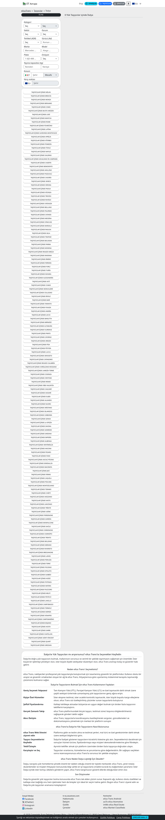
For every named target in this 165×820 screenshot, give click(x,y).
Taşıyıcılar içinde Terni (41, 564)
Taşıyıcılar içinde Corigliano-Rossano (41, 367)
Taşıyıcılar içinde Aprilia (41, 137)
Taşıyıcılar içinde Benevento (41, 166)
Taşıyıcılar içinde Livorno (40, 337)
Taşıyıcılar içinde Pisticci (41, 597)
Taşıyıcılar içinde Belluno (41, 207)
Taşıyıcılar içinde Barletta (41, 319)
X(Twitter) (29, 802)
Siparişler (91, 3)
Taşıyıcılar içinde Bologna (41, 241)
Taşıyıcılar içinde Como (41, 107)
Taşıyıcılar (105, 3)
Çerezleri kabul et (140, 817)
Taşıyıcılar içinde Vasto (41, 500)
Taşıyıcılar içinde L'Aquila (41, 478)
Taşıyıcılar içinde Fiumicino (41, 126)
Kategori (27, 22)
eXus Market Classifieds (114, 807)
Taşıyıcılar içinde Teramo (41, 489)
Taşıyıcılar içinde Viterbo (41, 140)
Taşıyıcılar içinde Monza (41, 100)
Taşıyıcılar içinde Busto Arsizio (41, 111)
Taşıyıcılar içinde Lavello (41, 601)
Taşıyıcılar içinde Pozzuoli (41, 174)
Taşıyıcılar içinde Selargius (41, 411)
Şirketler (119, 3)
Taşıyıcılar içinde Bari (41, 300)
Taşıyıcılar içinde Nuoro (41, 404)
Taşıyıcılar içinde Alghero (41, 400)
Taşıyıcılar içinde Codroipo (41, 534)
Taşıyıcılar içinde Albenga (41, 441)
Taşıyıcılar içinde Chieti (41, 493)
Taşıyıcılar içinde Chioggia (41, 204)
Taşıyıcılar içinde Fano (41, 456)
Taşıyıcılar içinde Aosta (40, 627)
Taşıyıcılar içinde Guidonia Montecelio (41, 133)
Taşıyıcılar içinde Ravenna (41, 255)
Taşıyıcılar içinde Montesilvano (41, 486)
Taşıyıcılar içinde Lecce (41, 315)
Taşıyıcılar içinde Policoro (41, 590)
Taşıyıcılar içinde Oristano (41, 408)
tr (140, 3)
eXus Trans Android (112, 798)
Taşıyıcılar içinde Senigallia (41, 463)
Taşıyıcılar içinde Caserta (41, 163)
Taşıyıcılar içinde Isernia (41, 612)
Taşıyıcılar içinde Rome (41, 122)
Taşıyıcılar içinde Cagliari (41, 389)
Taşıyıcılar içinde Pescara (41, 482)
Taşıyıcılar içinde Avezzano (41, 497)
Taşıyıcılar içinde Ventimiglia (41, 445)
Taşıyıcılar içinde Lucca (41, 352)
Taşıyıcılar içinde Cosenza (41, 374)
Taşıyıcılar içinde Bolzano (41, 541)
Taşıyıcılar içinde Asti (41, 281)
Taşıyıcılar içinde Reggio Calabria (41, 363)
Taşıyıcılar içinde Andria (41, 311)
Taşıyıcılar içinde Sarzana (41, 434)
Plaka (26, 54)
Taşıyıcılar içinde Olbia (41, 397)
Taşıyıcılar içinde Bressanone (41, 552)
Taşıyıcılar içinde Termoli (41, 608)
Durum (45, 30)
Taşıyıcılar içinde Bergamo (41, 103)
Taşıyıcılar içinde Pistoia (41, 348)
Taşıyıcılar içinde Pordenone (41, 515)
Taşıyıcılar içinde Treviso (41, 196)
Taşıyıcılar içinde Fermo (41, 474)
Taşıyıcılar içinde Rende (41, 382)
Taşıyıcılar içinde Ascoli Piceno (41, 460)
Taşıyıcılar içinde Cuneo (41, 285)
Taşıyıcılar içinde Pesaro (41, 452)
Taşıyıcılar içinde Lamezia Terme (41, 371)
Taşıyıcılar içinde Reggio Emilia (41, 252)
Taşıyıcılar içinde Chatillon (41, 634)
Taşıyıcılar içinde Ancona (41, 448)
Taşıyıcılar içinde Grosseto (41, 356)
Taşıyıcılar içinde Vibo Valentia (41, 385)
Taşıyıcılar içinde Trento (41, 538)
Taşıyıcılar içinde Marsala (41, 226)
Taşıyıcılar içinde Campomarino (41, 619)
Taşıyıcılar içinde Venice (41, 181)
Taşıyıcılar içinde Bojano (41, 623)
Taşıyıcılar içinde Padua (41, 189)
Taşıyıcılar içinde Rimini (41, 259)
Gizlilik (66, 804)
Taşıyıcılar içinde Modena (41, 248)
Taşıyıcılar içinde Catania (41, 215)
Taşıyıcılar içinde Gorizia (41, 519)
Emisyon (45, 54)
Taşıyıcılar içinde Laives (41, 556)
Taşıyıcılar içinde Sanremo (41, 430)
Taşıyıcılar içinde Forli (41, 267)
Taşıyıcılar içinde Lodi (41, 114)
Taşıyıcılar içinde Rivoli (41, 296)
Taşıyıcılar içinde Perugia (41, 560)
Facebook (29, 798)
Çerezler (66, 807)
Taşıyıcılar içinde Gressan (40, 645)
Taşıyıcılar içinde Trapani (41, 237)
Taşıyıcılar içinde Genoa (41, 419)
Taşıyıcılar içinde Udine (41, 512)
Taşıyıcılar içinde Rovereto (41, 549)
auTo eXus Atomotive (113, 801)
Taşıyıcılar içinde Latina (41, 129)
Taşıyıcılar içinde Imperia (41, 437)
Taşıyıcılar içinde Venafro (41, 616)
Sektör (26, 30)
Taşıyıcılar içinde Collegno (41, 293)
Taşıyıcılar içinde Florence (41, 330)
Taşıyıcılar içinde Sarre (41, 630)
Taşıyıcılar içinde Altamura (41, 326)
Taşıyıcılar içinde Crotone (41, 378)
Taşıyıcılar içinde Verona (41, 185)
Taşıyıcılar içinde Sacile (41, 526)
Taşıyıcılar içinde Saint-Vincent (41, 638)
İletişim (66, 801)
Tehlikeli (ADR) (30, 38)
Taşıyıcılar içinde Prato (41, 333)
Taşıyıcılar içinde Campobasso (41, 604)
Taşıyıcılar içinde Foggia (41, 307)
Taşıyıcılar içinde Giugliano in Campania (41, 159)
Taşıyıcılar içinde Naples (41, 152)
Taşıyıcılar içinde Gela (41, 233)
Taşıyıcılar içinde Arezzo (41, 341)
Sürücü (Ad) (47, 38)
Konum (27, 71)
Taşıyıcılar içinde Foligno (41, 567)
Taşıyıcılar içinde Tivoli (41, 148)
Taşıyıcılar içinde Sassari (41, 393)
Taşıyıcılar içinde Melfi (41, 593)
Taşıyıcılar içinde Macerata (41, 467)
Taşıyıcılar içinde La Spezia (41, 423)
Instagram (29, 805)
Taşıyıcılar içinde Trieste (41, 508)
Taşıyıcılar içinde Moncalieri (41, 289)
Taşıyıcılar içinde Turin (41, 270)
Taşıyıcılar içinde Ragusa (41, 230)
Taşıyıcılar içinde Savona (41, 426)
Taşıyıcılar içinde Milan (41, 92)
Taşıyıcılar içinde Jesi (41, 471)
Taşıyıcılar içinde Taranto (41, 304)
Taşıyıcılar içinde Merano (41, 545)
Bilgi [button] (81, 3)
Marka (27, 46)
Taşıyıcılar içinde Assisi (41, 578)
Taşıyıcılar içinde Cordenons (41, 530)
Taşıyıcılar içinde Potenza (41, 582)
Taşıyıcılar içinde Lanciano (41, 504)
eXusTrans (26, 10)
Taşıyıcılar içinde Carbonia (41, 415)
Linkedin (29, 808)
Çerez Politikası (123, 817)
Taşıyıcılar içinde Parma (41, 244)
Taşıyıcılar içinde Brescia (41, 96)
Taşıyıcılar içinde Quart (41, 641)
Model (44, 46)
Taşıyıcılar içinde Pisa (41, 345)
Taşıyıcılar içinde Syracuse (41, 222)
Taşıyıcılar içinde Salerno (41, 155)
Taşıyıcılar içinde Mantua (41, 118)
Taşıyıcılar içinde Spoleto (41, 571)
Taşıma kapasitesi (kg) (33, 63)
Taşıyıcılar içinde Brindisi (41, 322)
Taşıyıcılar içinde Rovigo (41, 200)
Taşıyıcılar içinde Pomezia (40, 144)
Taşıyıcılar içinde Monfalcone (41, 523)
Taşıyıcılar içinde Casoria (41, 178)
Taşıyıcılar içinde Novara (41, 274)
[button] (135, 3)
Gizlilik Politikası (107, 817)
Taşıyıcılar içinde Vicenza (41, 192)
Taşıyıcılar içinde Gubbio (41, 575)
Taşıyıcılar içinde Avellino (41, 170)
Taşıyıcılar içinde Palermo (41, 211)
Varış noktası (29, 79)
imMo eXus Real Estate (113, 804)
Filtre (41, 15)
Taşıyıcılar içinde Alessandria (41, 278)
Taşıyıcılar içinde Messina (41, 218)
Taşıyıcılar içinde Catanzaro (40, 359)
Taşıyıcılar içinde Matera (41, 586)
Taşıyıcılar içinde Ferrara (41, 263)
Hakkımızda (68, 798)
